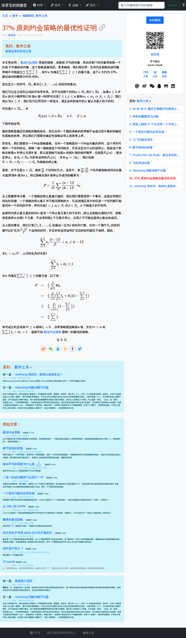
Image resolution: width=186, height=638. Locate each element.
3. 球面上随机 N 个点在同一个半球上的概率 (155, 124)
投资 (15, 468)
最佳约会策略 (29, 62)
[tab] (155, 20)
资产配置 (30, 536)
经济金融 (16, 510)
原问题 (69, 458)
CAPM (24, 510)
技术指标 (33, 468)
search (172, 5)
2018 (35, 632)
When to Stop (23, 552)
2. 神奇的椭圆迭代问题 (144, 116)
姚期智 (91, 439)
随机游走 (46, 552)
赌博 (32, 523)
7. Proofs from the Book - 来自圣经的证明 (155, 155)
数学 (15, 378)
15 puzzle (22, 565)
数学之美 (22, 367)
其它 (91, 5)
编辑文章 (88, 632)
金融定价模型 (33, 510)
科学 (38, 5)
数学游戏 (21, 391)
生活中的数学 (23, 436)
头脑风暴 (21, 452)
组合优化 (21, 536)
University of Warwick (14, 381)
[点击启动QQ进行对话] (159, 86)
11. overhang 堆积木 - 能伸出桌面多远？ (155, 186)
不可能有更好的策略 (55, 487)
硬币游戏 (21, 455)
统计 (28, 585)
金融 (73, 5)
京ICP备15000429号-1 (61, 632)
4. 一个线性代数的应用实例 (147, 131)
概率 (40, 552)
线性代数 (21, 497)
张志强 (155, 54)
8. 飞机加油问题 (140, 162)
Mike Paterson (30, 381)
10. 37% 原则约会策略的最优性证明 (152, 178)
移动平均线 (42, 468)
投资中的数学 (23, 468)
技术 (55, 5)
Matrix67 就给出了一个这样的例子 (52, 500)
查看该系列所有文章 (18, 51)
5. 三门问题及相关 (141, 139)
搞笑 (20, 378)
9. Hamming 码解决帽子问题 (148, 170)
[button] (137, 86)
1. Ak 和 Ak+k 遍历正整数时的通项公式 (154, 108)
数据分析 (21, 585)
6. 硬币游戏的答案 (141, 147)
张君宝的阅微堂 (14, 5)
